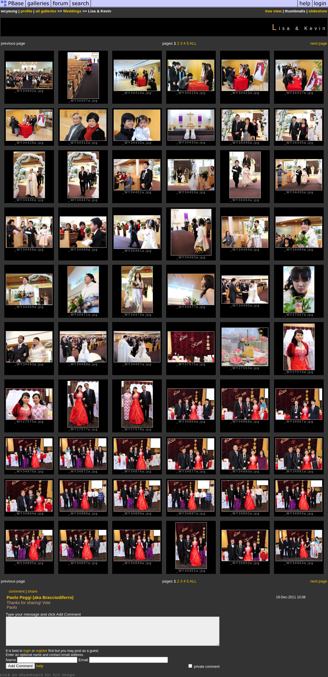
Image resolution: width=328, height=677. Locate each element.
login (27, 651)
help (39, 666)
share (32, 591)
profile (26, 11)
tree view (273, 11)
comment (17, 591)
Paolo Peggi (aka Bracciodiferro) (40, 597)
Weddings (72, 11)
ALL (193, 43)
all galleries (46, 11)
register (41, 651)
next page (318, 43)
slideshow (318, 11)
